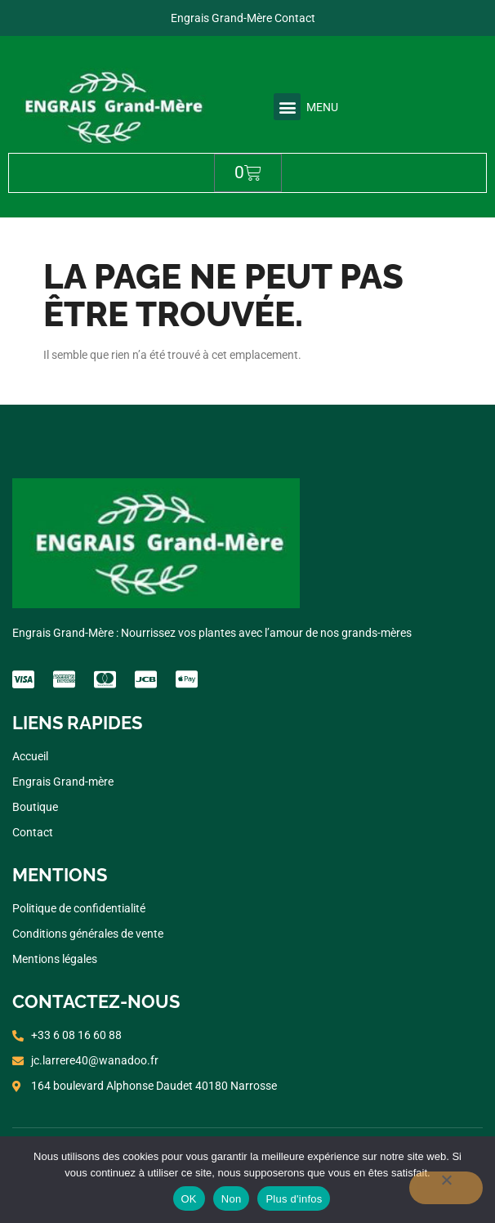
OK (189, 1199)
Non (231, 1199)
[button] (287, 106)
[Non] (446, 1187)
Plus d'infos (293, 1199)
